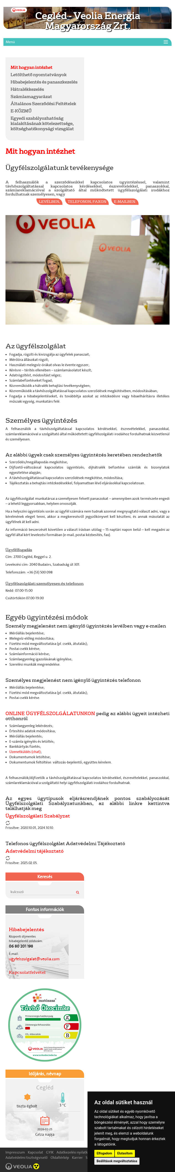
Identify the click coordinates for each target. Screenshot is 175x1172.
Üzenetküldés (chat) (25, 751)
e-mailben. (125, 201)
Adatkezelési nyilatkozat (76, 1152)
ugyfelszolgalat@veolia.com (34, 959)
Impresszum (15, 1152)
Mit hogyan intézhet (31, 67)
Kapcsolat (35, 1152)
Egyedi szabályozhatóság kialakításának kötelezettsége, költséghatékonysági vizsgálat (42, 123)
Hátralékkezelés (27, 89)
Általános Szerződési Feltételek (43, 103)
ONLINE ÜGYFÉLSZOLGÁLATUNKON (50, 713)
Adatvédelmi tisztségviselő (26, 1157)
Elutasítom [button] (124, 1153)
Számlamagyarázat (31, 96)
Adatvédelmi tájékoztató (34, 850)
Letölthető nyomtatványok (38, 74)
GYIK (50, 1152)
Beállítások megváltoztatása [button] (117, 1161)
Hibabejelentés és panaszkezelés (43, 82)
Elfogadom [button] (104, 1153)
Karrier (77, 1157)
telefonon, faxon (87, 201)
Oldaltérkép (60, 1157)
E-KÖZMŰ (20, 111)
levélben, (49, 201)
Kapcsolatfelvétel (27, 972)
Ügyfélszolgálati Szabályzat (37, 815)
